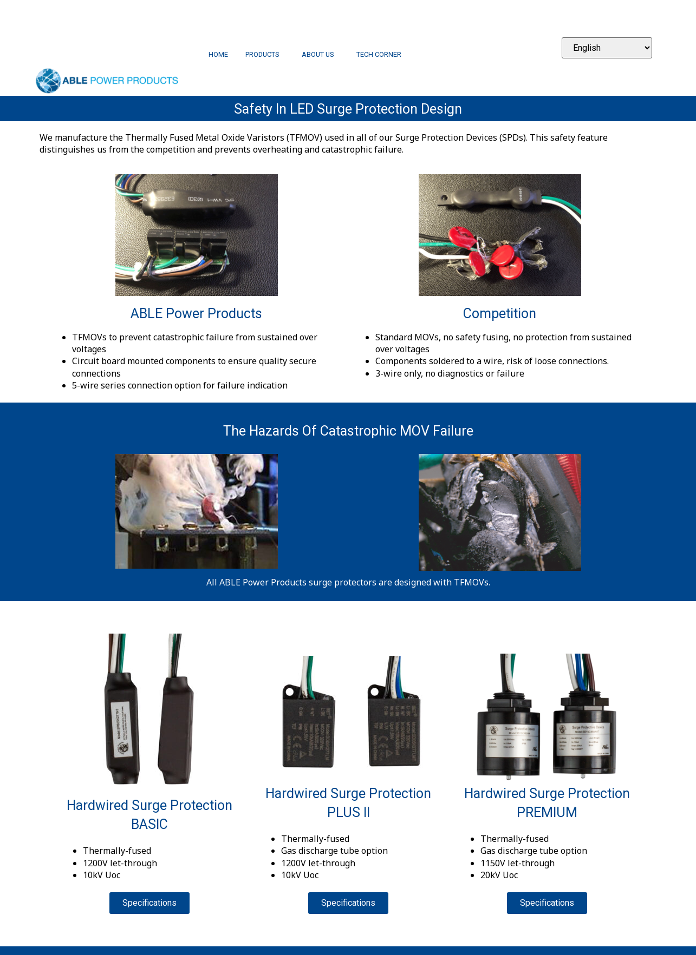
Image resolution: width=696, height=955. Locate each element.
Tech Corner (378, 54)
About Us (320, 54)
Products (264, 54)
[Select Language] (607, 47)
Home (218, 54)
